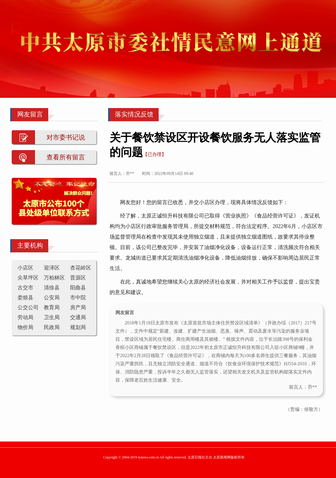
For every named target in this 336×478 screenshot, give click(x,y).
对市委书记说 (65, 137)
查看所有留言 (65, 157)
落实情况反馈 (134, 114)
